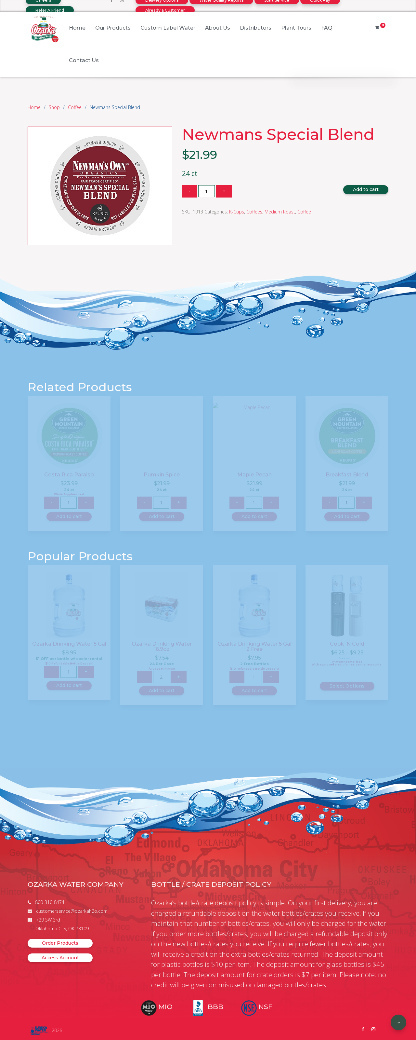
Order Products (60, 943)
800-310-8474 (49, 902)
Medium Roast (280, 212)
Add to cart (366, 189)
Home (77, 28)
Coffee (75, 107)
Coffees (254, 212)
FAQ (326, 28)
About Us (217, 28)
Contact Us (84, 60)
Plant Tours (296, 28)
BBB (215, 1007)
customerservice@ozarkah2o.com (72, 911)
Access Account (60, 958)
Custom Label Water (167, 28)
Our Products (113, 28)
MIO (165, 1007)
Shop (54, 107)
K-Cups (236, 212)
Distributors (255, 28)
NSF (265, 1007)
